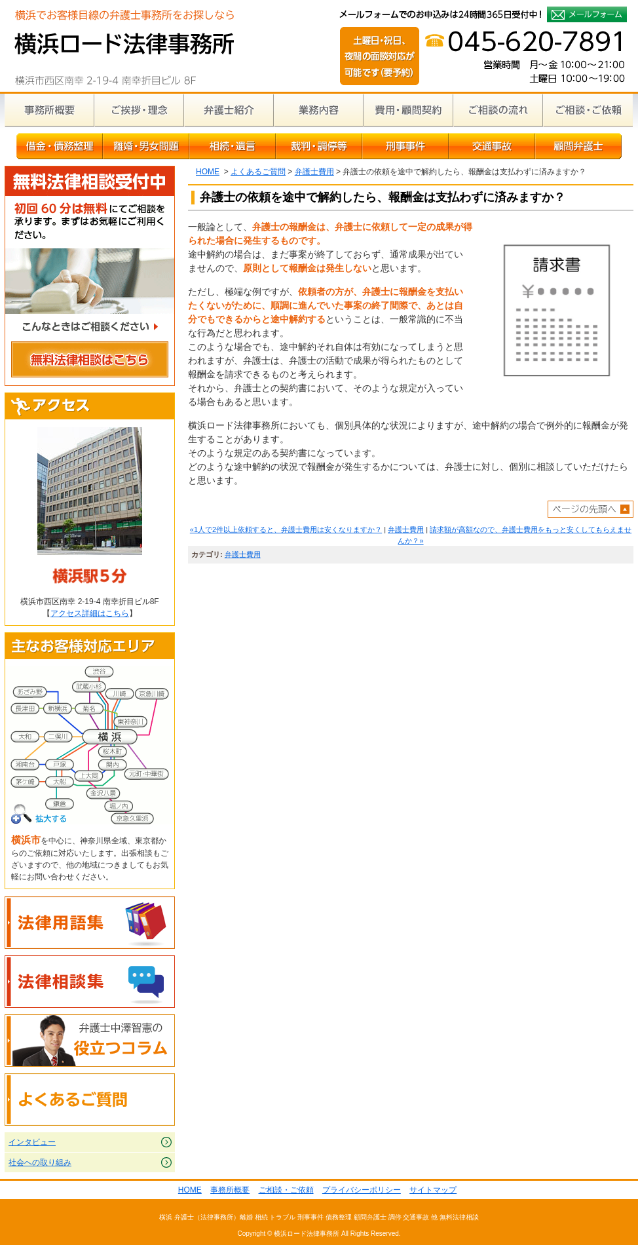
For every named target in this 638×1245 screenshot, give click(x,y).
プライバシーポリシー (361, 1190)
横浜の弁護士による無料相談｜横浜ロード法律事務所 (124, 46)
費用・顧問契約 (408, 110)
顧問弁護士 (578, 146)
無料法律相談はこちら (89, 361)
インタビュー (32, 1142)
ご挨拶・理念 (139, 110)
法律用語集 (90, 922)
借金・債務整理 (59, 146)
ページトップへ (590, 509)
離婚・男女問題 (146, 146)
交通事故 (492, 146)
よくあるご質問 (258, 171)
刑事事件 (405, 146)
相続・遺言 (232, 146)
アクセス (89, 406)
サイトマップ (433, 1190)
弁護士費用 (314, 171)
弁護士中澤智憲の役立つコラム (90, 1040)
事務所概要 (49, 110)
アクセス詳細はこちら (89, 613)
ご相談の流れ (498, 110)
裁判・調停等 (319, 146)
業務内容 (319, 110)
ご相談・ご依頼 (588, 110)
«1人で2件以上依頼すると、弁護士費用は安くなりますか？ (286, 529)
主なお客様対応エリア (89, 646)
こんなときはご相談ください (89, 328)
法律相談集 (90, 981)
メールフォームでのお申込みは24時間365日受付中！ (587, 14)
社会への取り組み (40, 1162)
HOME (207, 171)
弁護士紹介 (229, 110)
